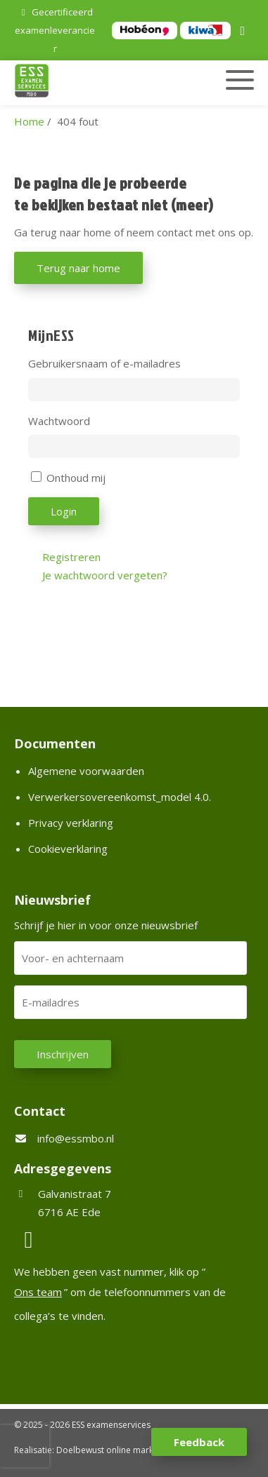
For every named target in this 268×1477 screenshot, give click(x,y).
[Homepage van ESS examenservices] (97, 82)
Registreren (71, 557)
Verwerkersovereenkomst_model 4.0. (119, 797)
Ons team (38, 1292)
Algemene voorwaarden (86, 771)
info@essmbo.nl (75, 1138)
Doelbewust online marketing (114, 1450)
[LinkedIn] (245, 31)
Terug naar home (78, 268)
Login (64, 511)
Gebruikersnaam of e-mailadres (104, 363)
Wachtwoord (59, 421)
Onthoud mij (76, 478)
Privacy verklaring (70, 823)
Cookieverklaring (68, 849)
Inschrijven (63, 1054)
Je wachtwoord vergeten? (104, 575)
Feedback (199, 1442)
